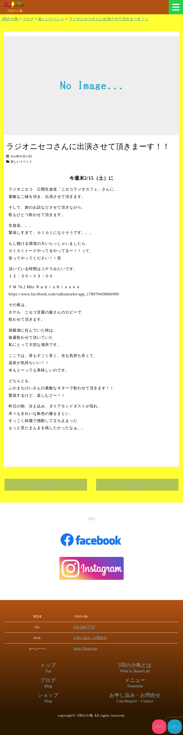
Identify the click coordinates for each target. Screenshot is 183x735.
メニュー (176, 7)
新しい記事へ (137, 485)
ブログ (48, 682)
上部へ (175, 726)
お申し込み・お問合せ (93, 637)
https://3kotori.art (89, 648)
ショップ (48, 697)
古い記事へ (45, 485)
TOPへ (159, 726)
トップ (48, 667)
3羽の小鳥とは (135, 667)
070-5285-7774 (88, 627)
